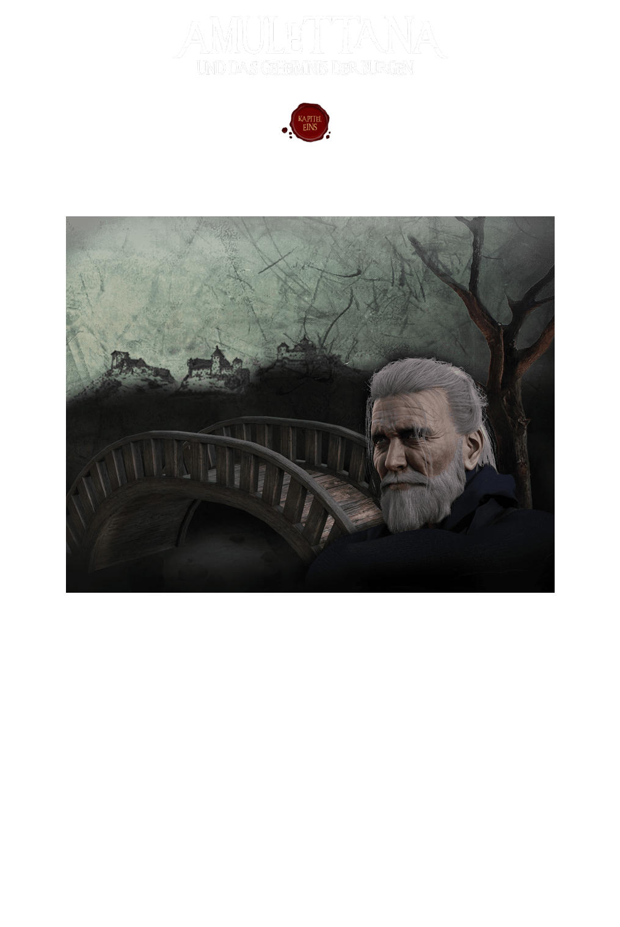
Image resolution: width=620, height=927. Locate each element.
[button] (97, 749)
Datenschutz (32, 898)
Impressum (26, 881)
